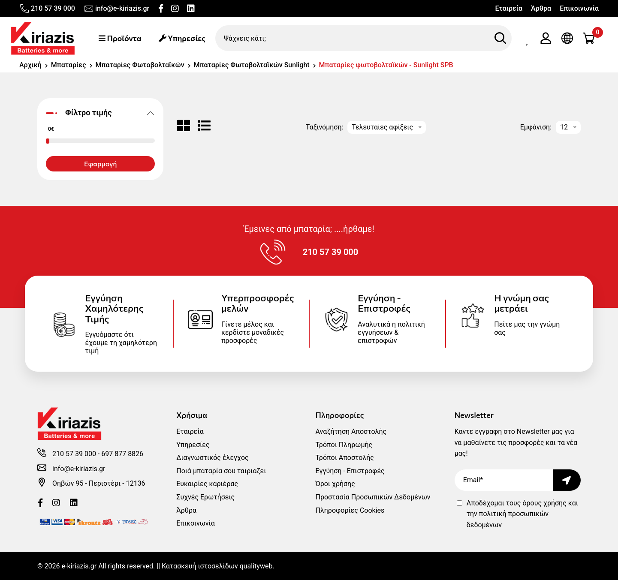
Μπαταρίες (68, 65)
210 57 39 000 (47, 8)
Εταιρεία (508, 8)
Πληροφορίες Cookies (349, 510)
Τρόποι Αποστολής (344, 458)
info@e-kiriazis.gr (116, 8)
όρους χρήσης (544, 503)
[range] (32, 99)
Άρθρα (541, 8)
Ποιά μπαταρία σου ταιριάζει (221, 471)
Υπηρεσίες (182, 38)
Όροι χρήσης (335, 484)
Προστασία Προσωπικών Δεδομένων (372, 497)
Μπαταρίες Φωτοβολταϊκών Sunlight (252, 65)
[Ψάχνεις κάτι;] (363, 38)
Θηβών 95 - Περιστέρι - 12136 (98, 483)
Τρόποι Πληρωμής (343, 445)
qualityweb (256, 566)
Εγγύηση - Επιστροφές (349, 471)
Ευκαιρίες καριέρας (207, 484)
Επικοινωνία (579, 8)
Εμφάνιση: (536, 127)
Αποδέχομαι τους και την (522, 514)
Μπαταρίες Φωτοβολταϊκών (140, 65)
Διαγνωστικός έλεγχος (212, 458)
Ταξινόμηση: (324, 127)
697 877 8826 (122, 454)
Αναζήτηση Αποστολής (350, 431)
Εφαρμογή (100, 163)
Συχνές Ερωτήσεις (205, 497)
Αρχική (30, 65)
